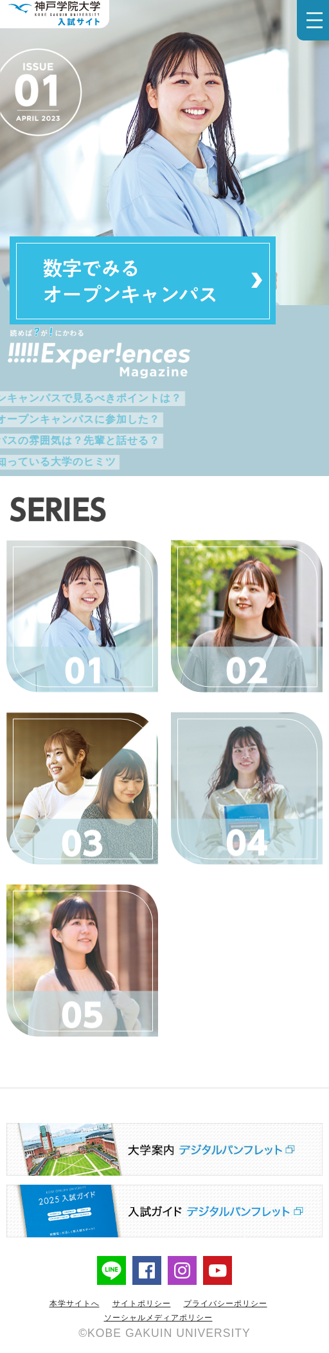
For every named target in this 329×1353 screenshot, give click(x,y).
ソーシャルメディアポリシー (158, 1317)
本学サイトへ (74, 1303)
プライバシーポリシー (225, 1303)
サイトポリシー (141, 1303)
